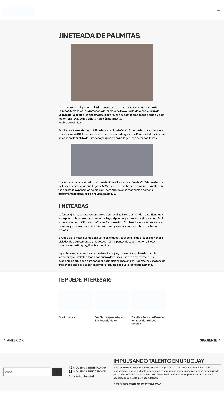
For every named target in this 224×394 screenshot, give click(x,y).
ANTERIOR (15, 340)
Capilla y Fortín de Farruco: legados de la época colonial (148, 305)
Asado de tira (75, 302)
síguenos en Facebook (89, 371)
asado (91, 257)
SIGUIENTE (208, 340)
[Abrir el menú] (219, 11)
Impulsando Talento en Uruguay (158, 360)
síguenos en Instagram (90, 367)
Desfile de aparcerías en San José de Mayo (112, 304)
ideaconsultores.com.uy (147, 383)
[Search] (57, 372)
